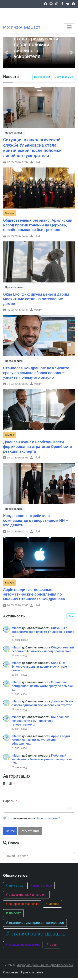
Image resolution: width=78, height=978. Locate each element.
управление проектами (24, 944)
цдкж (53, 945)
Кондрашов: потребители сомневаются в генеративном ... (40, 720)
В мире (9, 213)
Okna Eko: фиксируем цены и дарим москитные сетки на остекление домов (36, 299)
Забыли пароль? (48, 818)
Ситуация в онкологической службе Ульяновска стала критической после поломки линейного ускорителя (37, 38)
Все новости (42, 76)
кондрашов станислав (23, 904)
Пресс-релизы (14, 132)
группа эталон (42, 885)
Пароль (8, 801)
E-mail (7, 784)
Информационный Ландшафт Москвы (45, 965)
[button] (6, 52)
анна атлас (15, 885)
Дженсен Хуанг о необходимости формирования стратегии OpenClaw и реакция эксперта (37, 447)
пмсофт (14, 913)
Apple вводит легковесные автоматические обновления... (40, 740)
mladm (38, 162)
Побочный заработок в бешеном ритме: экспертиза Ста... (41, 759)
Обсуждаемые (64, 76)
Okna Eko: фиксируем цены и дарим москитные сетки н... (39, 666)
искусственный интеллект (27, 895)
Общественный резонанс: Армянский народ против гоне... (42, 649)
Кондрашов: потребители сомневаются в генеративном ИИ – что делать (35, 520)
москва (53, 904)
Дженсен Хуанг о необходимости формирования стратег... (42, 703)
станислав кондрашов (37, 934)
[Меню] (69, 27)
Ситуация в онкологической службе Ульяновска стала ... (42, 631)
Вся (70, 616)
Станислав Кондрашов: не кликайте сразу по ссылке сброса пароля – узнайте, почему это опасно (36, 373)
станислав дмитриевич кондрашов (36, 923)
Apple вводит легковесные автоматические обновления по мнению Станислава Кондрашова (34, 594)
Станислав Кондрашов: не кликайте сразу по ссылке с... (42, 686)
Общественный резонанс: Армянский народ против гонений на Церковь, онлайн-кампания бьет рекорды (37, 225)
